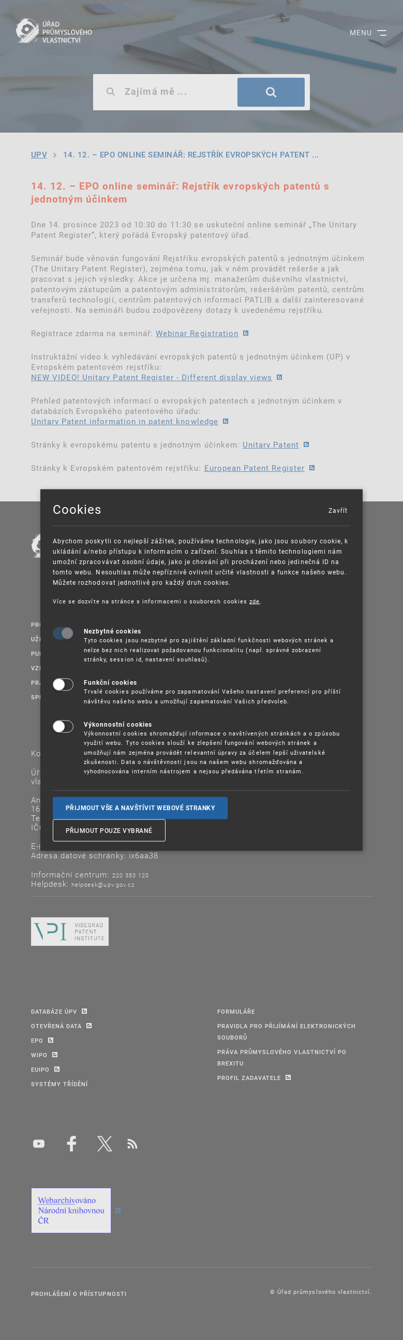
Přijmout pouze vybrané (109, 830)
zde (254, 600)
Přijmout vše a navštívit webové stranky (140, 807)
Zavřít (338, 510)
